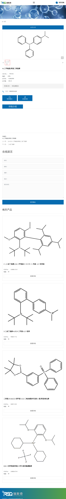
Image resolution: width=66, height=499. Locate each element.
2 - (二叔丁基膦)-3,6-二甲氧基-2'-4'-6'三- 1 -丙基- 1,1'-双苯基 (24, 264)
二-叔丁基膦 (11, 144)
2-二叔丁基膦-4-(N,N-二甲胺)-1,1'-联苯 (17, 331)
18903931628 (13, 91)
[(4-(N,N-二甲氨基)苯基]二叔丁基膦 (17, 141)
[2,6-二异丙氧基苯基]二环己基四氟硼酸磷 (18, 466)
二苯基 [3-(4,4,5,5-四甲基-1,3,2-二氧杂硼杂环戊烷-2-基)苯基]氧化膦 (26, 399)
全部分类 (33, 27)
